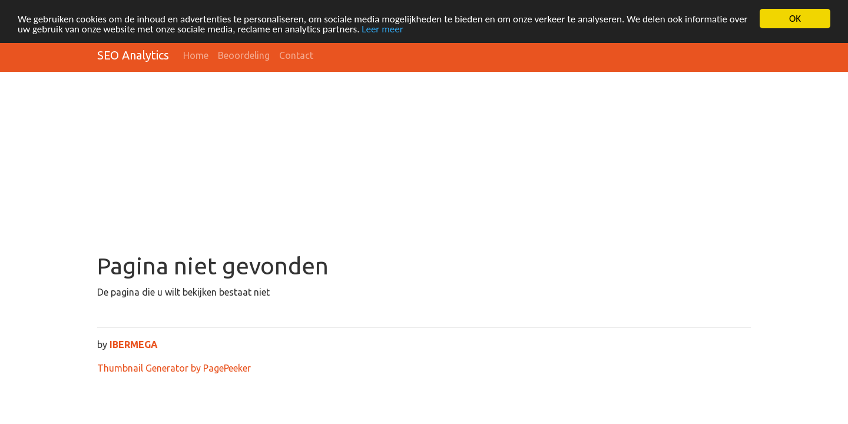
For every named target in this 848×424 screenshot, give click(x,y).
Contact (296, 55)
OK (795, 18)
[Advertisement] (424, 163)
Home (195, 55)
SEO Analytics (133, 55)
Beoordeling (244, 55)
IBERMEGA (134, 344)
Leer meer (382, 29)
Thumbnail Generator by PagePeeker (174, 368)
